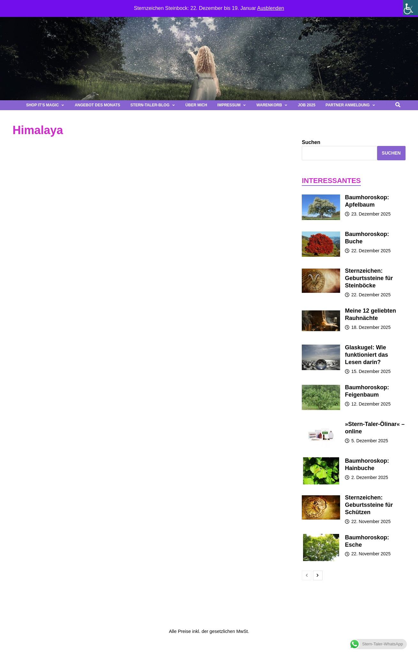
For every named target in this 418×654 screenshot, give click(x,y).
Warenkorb (272, 105)
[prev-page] (306, 575)
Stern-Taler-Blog (152, 105)
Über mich (196, 105)
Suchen (311, 142)
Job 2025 (306, 105)
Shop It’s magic (45, 105)
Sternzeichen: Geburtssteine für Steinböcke (369, 278)
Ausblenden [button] (270, 8)
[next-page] (318, 575)
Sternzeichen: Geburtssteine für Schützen (369, 504)
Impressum (231, 105)
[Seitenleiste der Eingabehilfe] (410, 7)
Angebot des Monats (97, 105)
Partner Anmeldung (351, 105)
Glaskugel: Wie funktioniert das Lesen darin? (366, 354)
